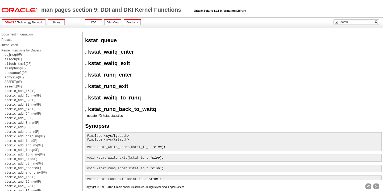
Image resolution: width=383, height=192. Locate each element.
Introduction (9, 45)
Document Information (17, 34)
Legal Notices (176, 187)
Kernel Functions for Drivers (21, 50)
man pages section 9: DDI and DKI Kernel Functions (112, 10)
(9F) (13, 55)
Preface (6, 40)
